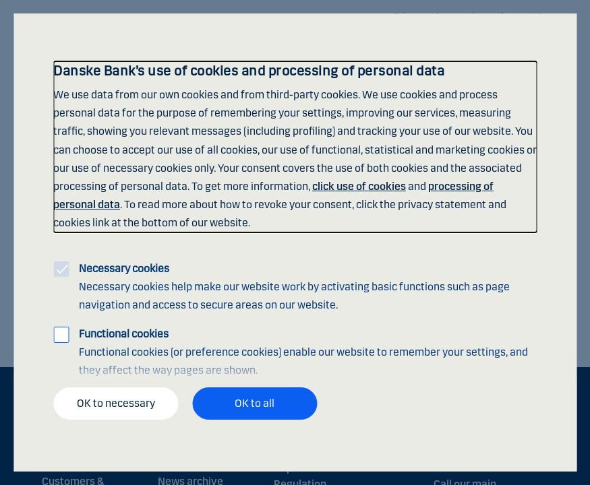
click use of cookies (359, 186)
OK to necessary (116, 403)
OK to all (254, 403)
